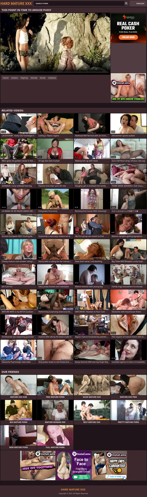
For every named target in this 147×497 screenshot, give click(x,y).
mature (5, 78)
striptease (52, 78)
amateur (14, 78)
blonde (42, 78)
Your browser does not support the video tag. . (55, 44)
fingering (24, 78)
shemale (34, 78)
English (140, 3)
